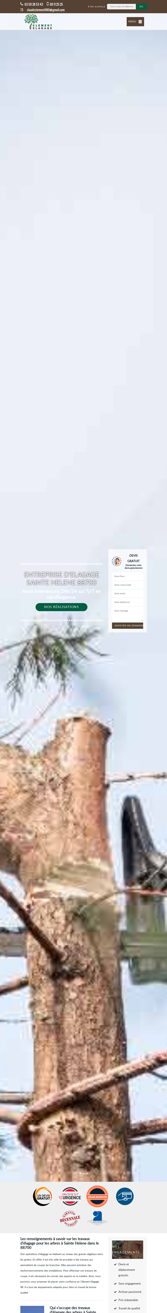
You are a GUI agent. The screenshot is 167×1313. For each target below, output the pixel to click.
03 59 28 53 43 (31, 4)
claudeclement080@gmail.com (46, 10)
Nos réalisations (61, 607)
